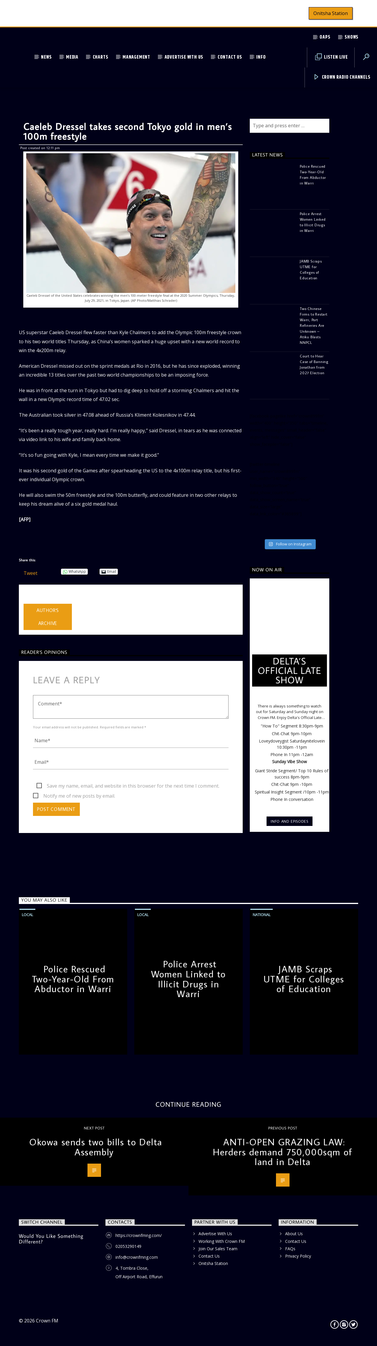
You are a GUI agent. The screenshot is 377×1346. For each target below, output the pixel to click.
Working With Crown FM (222, 1241)
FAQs (290, 1248)
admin (30, 600)
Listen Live (331, 57)
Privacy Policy (298, 1256)
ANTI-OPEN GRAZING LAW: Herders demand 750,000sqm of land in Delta (283, 1152)
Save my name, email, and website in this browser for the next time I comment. (133, 786)
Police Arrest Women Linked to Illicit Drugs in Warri (188, 979)
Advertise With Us (184, 57)
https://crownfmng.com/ (138, 1235)
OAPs (325, 37)
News (46, 57)
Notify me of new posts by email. (79, 796)
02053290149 (128, 1246)
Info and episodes (289, 821)
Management (136, 57)
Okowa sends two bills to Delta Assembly (95, 1147)
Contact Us (230, 57)
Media (72, 57)
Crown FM (47, 1320)
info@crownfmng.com (136, 1257)
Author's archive (48, 616)
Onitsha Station (330, 13)
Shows (351, 37)
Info (261, 57)
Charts (100, 57)
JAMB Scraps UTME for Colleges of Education (304, 979)
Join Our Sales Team (218, 1248)
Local (27, 914)
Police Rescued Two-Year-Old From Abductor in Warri (73, 979)
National (261, 914)
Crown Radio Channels (342, 77)
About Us (294, 1233)
